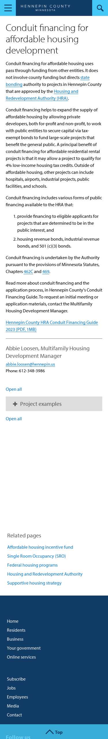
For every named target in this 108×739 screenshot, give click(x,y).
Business (15, 639)
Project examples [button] (41, 403)
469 (45, 271)
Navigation (8, 8)
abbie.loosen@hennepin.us (30, 364)
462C (28, 271)
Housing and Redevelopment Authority (45, 574)
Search (100, 8)
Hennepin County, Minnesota (45, 8)
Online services (21, 657)
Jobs (11, 688)
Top (59, 732)
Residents (16, 630)
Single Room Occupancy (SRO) (36, 556)
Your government (24, 648)
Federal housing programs (32, 565)
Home (12, 621)
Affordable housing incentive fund (40, 547)
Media (13, 706)
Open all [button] (14, 389)
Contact (14, 715)
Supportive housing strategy (34, 583)
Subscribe (16, 679)
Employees (17, 697)
